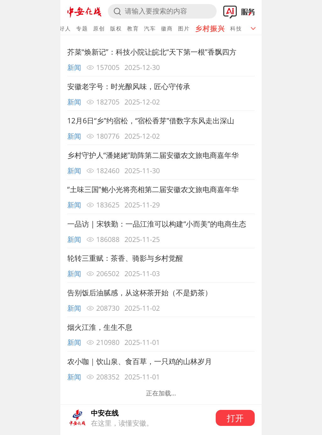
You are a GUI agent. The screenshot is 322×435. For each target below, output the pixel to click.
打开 (235, 418)
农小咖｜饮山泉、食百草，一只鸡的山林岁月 (139, 361)
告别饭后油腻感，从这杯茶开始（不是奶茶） (139, 292)
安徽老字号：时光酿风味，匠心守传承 (128, 86)
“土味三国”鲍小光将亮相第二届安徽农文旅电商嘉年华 (153, 189)
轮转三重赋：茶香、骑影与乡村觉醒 (125, 258)
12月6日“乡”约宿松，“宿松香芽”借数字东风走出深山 (151, 120)
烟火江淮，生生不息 (99, 327)
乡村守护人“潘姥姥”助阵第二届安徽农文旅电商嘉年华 (153, 155)
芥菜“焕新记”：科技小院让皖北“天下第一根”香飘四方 (151, 52)
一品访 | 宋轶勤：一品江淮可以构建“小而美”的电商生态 (157, 224)
